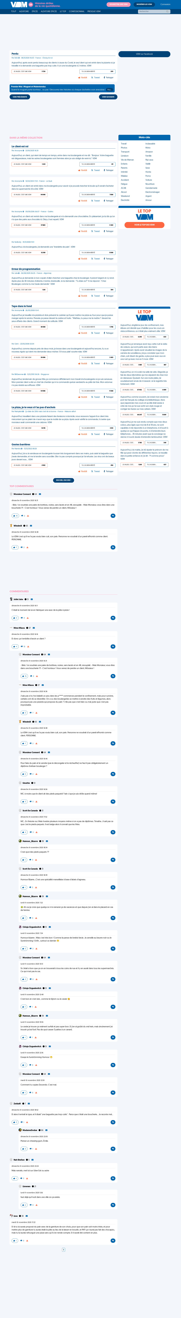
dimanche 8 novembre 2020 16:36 (34, 692)
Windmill (18, 526)
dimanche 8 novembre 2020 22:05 (34, 1137)
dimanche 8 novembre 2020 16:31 (25, 501)
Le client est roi (20, 146)
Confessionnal (76, 12)
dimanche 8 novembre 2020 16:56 (34, 789)
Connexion (165, 5)
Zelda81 (17, 1104)
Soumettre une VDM (119, 4)
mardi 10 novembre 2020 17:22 (23, 1222)
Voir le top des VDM (144, 225)
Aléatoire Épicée (49, 12)
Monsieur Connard (22, 494)
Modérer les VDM (144, 4)
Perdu (15, 54)
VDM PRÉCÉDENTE (20, 97)
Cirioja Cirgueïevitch (32, 927)
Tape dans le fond (22, 306)
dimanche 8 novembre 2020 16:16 (25, 634)
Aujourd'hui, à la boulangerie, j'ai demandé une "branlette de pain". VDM (43, 247)
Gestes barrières (21, 444)
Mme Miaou (19, 628)
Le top (63, 12)
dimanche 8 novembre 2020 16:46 (34, 759)
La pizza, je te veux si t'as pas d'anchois (33, 407)
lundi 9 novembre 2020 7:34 (32, 933)
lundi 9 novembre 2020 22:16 (32, 1053)
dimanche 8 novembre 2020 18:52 (25, 1110)
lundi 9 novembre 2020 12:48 (32, 995)
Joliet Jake (19, 600)
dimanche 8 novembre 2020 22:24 (25, 1166)
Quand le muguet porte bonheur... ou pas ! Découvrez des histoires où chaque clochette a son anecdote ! (62, 88)
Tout (13, 12)
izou (16, 1216)
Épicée (35, 12)
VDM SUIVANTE (108, 97)
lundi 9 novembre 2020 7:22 (32, 903)
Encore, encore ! (63, 480)
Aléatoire (24, 12)
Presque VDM (93, 12)
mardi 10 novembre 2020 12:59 (32, 1080)
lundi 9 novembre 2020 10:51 (32, 964)
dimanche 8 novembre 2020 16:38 (25, 532)
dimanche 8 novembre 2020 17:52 (34, 817)
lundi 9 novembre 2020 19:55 (32, 1022)
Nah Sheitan (19, 1160)
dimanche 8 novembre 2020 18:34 (34, 848)
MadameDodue (30, 1130)
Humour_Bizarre (30, 841)
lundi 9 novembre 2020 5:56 (32, 1193)
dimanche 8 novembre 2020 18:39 (34, 875)
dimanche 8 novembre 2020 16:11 (25, 606)
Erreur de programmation (26, 269)
